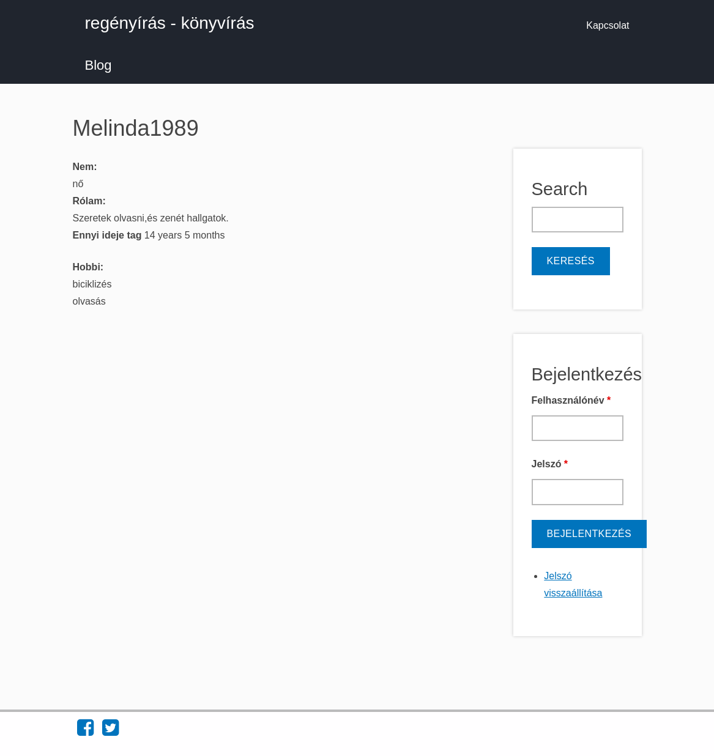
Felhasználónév (571, 400)
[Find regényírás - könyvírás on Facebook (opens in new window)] (85, 731)
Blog (98, 65)
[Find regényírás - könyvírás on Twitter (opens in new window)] (110, 731)
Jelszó (550, 464)
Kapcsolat (607, 25)
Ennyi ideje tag (108, 235)
